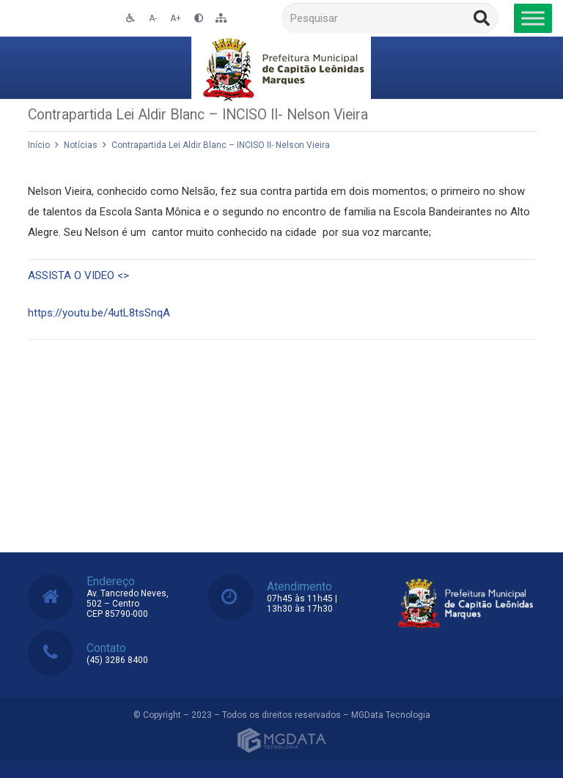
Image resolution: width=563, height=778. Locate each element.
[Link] (281, 68)
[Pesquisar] (390, 18)
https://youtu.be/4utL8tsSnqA (99, 312)
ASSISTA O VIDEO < (78, 275)
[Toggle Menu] (533, 18)
